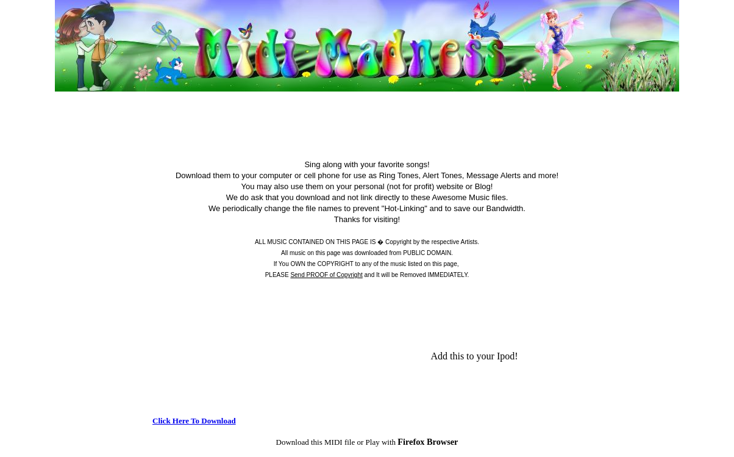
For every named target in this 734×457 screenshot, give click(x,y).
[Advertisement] (367, 98)
